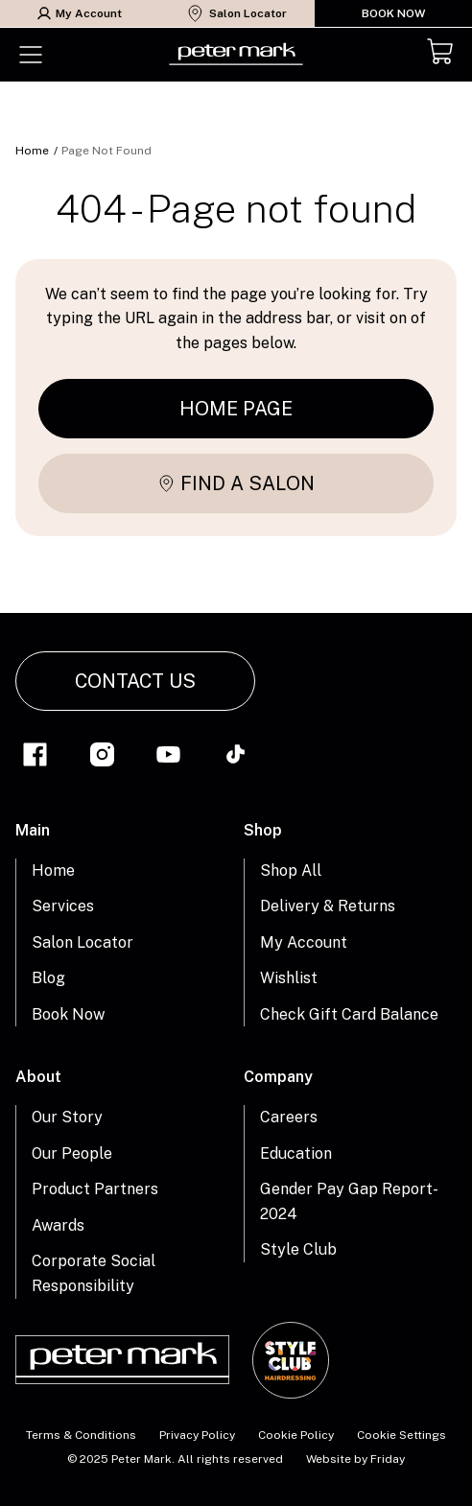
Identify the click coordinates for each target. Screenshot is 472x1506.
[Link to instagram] (102, 757)
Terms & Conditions (81, 1435)
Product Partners (95, 1189)
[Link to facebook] (35, 757)
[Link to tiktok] (236, 757)
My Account (79, 13)
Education (296, 1153)
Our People (72, 1153)
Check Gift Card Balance (349, 1014)
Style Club (298, 1249)
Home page (236, 408)
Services (63, 906)
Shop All (290, 870)
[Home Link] (236, 54)
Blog (48, 978)
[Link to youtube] (168, 757)
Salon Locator (236, 13)
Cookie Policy (296, 1435)
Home (32, 150)
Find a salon (236, 483)
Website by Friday (355, 1459)
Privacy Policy (197, 1435)
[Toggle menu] (30, 54)
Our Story (67, 1117)
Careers (289, 1117)
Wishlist (289, 978)
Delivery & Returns (327, 906)
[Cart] (441, 54)
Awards (58, 1225)
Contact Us (135, 681)
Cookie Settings (401, 1435)
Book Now (394, 13)
